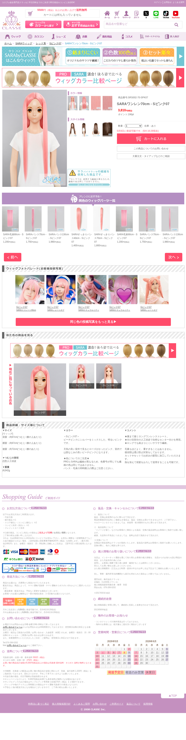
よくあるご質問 (82, 704)
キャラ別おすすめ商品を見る (81, 24)
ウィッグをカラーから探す (43, 24)
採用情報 (148, 704)
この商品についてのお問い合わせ (151, 148)
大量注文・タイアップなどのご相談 (151, 156)
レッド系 (41, 43)
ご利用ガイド (117, 704)
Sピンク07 (55, 43)
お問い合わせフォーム (12, 627)
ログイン (158, 2)
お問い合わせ (100, 704)
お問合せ (168, 2)
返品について (133, 704)
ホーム (8, 43)
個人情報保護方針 (61, 704)
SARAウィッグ (23, 43)
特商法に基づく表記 (38, 704)
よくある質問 (178, 2)
